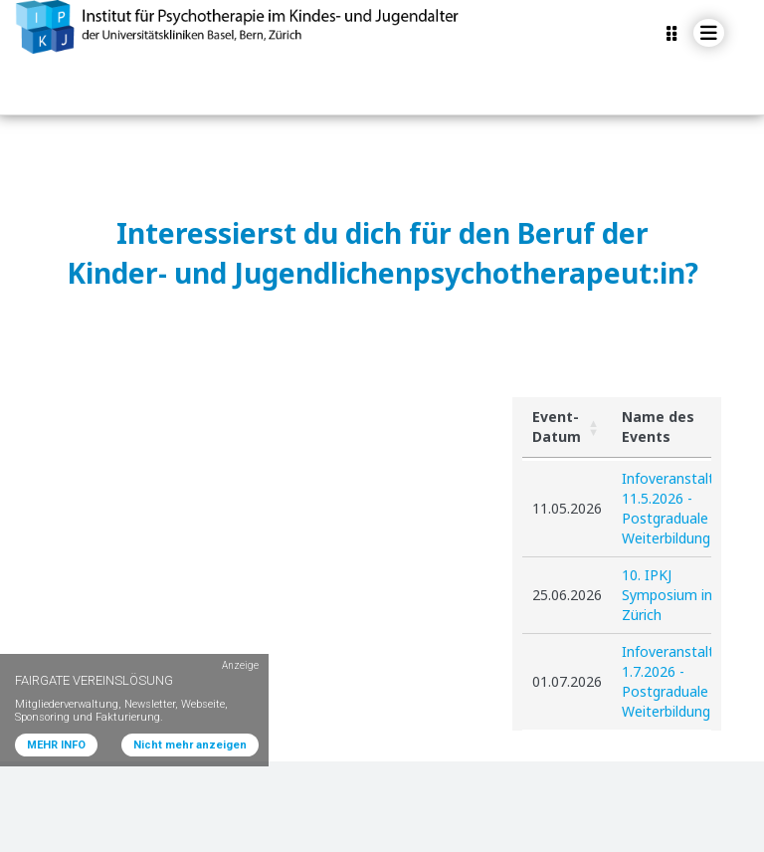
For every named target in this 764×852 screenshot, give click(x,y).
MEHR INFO (56, 745)
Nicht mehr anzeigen (190, 745)
